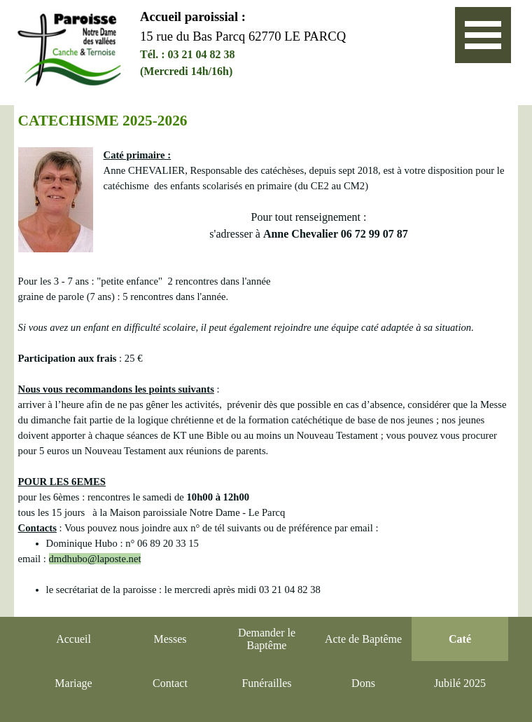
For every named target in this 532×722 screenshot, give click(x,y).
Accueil (73, 639)
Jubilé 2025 (460, 683)
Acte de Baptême (363, 639)
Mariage (73, 683)
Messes (169, 639)
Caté (460, 639)
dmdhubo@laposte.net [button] (95, 558)
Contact (170, 683)
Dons (363, 683)
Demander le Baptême (266, 639)
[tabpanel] (284, 43)
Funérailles (266, 683)
